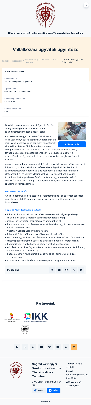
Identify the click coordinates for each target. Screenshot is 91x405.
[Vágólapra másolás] (52, 270)
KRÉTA (53, 390)
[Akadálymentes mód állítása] (74, 347)
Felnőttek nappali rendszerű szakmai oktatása (41, 60)
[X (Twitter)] (50, 347)
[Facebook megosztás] (66, 270)
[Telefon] (66, 347)
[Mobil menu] (86, 5)
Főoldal (5, 61)
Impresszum (45, 402)
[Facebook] (17, 347)
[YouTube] (41, 347)
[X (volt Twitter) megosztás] (74, 270)
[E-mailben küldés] (59, 270)
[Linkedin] (33, 347)
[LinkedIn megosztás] (81, 270)
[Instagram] (25, 347)
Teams (38, 390)
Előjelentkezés (72, 144)
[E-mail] (58, 347)
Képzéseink (17, 61)
